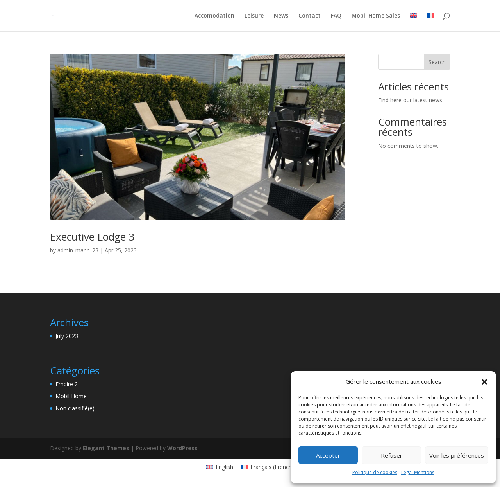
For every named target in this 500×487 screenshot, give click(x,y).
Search (437, 62)
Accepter (328, 455)
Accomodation (214, 16)
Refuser (391, 455)
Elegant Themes (106, 448)
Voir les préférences (456, 455)
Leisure (254, 16)
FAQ (336, 16)
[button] (484, 382)
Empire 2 (66, 384)
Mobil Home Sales (376, 16)
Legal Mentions (417, 472)
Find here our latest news (410, 100)
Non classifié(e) (75, 408)
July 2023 (66, 336)
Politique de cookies (374, 472)
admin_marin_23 (77, 250)
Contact (309, 16)
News (281, 16)
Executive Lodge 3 (92, 237)
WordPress (182, 448)
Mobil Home (71, 396)
